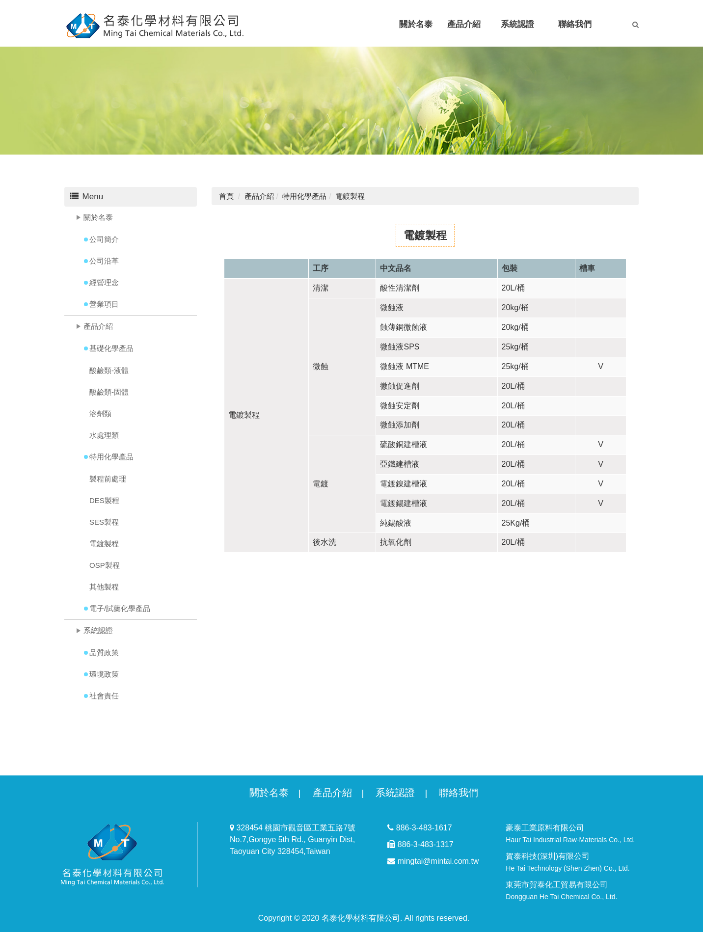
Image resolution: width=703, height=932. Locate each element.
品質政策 (104, 652)
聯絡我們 (458, 792)
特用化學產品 (111, 457)
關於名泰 (98, 217)
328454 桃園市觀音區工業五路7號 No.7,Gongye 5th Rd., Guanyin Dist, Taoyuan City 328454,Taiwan (292, 839)
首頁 (226, 196)
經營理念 (104, 282)
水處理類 (104, 435)
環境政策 (104, 674)
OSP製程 (104, 565)
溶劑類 (100, 413)
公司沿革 (104, 261)
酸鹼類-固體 (109, 392)
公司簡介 (104, 239)
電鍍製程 (104, 543)
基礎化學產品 (111, 348)
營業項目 (104, 304)
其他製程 (104, 587)
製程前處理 (107, 479)
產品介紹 (98, 326)
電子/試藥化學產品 (119, 608)
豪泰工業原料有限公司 (570, 834)
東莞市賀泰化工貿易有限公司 (561, 890)
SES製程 (104, 522)
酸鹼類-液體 (109, 370)
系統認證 (98, 630)
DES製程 (104, 500)
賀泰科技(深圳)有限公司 (567, 862)
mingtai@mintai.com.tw (433, 861)
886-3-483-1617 (419, 828)
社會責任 (104, 696)
